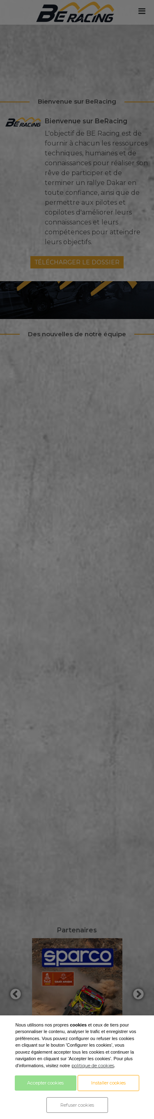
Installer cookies (108, 1083)
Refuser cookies (77, 1105)
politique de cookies (92, 1065)
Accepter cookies (45, 1083)
